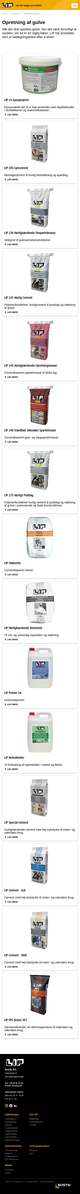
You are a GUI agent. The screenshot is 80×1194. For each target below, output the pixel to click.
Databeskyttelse (47, 1182)
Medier (8, 1165)
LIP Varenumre (11, 1159)
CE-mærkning (11, 1150)
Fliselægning (10, 1122)
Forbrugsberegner (39, 1146)
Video (7, 1173)
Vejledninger (12, 1114)
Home (4, 13)
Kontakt (18, 1182)
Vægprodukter (11, 1131)
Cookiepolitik (31, 1182)
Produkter (15, 13)
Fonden (32, 1125)
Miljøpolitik (34, 1119)
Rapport (8, 1153)
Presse (8, 1182)
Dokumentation (13, 1146)
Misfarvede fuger (12, 1140)
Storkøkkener (11, 1119)
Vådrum (8, 1125)
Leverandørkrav (36, 1122)
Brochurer (9, 1170)
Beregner (33, 1150)
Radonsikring (11, 1134)
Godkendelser (11, 1156)
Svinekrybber (11, 1137)
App (31, 1153)
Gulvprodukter (11, 1128)
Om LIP (33, 1114)
